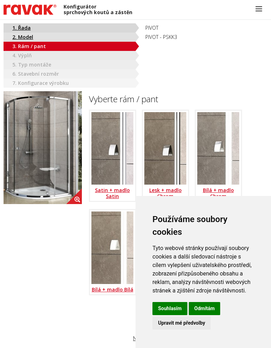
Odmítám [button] (204, 308)
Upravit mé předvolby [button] (181, 323)
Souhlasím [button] (170, 308)
